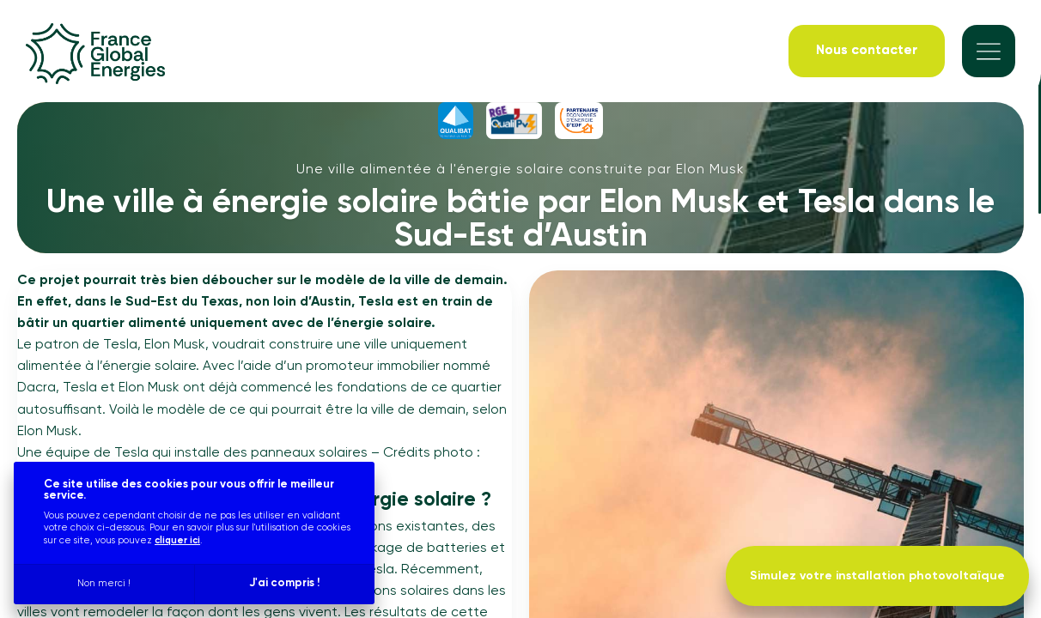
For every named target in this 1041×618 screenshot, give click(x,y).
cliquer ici (177, 540)
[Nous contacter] (866, 51)
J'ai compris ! (284, 583)
